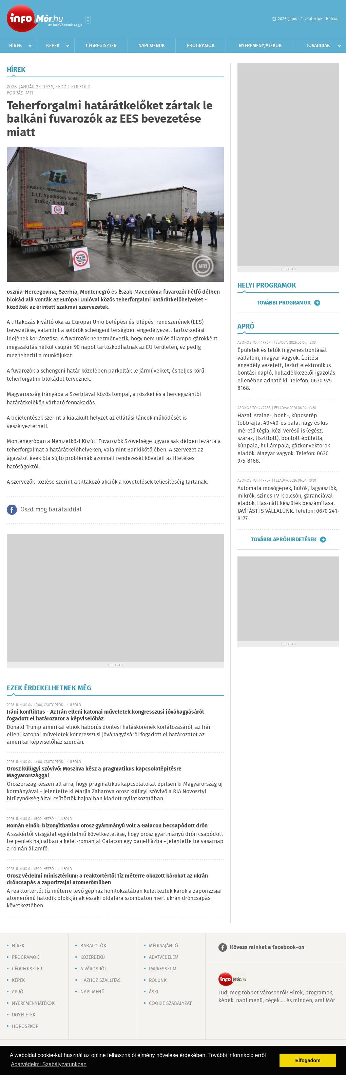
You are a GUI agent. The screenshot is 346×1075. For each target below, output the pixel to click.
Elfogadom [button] (308, 1060)
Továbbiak (318, 45)
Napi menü (92, 992)
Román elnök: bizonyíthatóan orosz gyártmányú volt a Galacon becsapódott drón (107, 826)
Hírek (15, 45)
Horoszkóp (25, 1026)
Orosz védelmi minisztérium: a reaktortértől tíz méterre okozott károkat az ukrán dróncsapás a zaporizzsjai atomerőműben (107, 879)
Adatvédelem (163, 957)
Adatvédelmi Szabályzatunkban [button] (48, 1064)
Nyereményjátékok (260, 45)
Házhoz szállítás (100, 980)
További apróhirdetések (283, 539)
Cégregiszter (101, 45)
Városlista (88, 19)
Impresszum (162, 969)
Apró (17, 992)
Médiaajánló (163, 946)
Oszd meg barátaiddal (50, 509)
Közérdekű (92, 957)
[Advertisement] (63, 597)
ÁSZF (154, 992)
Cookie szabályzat (170, 1003)
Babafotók (93, 946)
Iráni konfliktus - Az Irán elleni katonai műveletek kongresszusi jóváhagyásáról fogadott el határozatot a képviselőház (105, 715)
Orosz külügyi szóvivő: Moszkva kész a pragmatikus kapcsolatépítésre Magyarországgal (94, 772)
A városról (93, 969)
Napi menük (151, 45)
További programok (284, 303)
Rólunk (158, 980)
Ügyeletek (23, 1015)
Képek (53, 45)
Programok (201, 45)
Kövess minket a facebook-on (267, 947)
